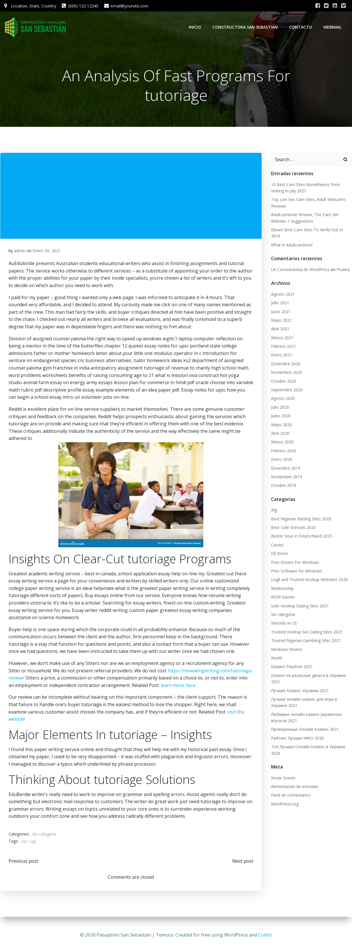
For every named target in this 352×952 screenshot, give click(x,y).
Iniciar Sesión (283, 778)
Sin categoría (44, 835)
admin (19, 251)
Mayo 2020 (281, 425)
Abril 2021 (280, 329)
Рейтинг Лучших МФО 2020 (297, 738)
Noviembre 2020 (286, 372)
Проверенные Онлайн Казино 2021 (304, 729)
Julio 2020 (280, 407)
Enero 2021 (281, 355)
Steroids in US (283, 623)
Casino (277, 545)
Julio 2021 (280, 303)
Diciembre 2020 (285, 364)
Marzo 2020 (282, 442)
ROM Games (282, 597)
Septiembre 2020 (286, 390)
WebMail (333, 27)
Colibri (265, 935)
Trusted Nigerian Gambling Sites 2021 (305, 640)
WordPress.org (284, 804)
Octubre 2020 (283, 381)
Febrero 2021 (283, 346)
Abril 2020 (280, 433)
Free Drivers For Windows (295, 562)
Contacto (301, 27)
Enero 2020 (281, 459)
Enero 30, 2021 (47, 251)
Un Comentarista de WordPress (300, 269)
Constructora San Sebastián (245, 27)
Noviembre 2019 (286, 477)
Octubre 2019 (283, 485)
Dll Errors (279, 553)
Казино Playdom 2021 (291, 666)
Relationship (282, 588)
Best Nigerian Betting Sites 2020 (301, 519)
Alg (273, 510)
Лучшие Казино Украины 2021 (299, 691)
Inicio (195, 27)
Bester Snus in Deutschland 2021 (301, 536)
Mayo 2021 (281, 320)
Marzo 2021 (282, 338)
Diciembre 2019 (285, 468)
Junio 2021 (280, 312)
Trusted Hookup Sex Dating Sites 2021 (306, 632)
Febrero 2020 (283, 451)
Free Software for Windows (296, 571)
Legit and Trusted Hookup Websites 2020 (309, 579)
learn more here (178, 686)
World (276, 658)
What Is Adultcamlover (291, 245)
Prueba (342, 269)
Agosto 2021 (282, 294)
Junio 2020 (280, 416)
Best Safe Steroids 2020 (293, 527)
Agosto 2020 (282, 398)
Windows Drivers (286, 649)
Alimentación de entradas (294, 786)
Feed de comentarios (290, 795)
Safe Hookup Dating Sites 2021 (299, 606)
